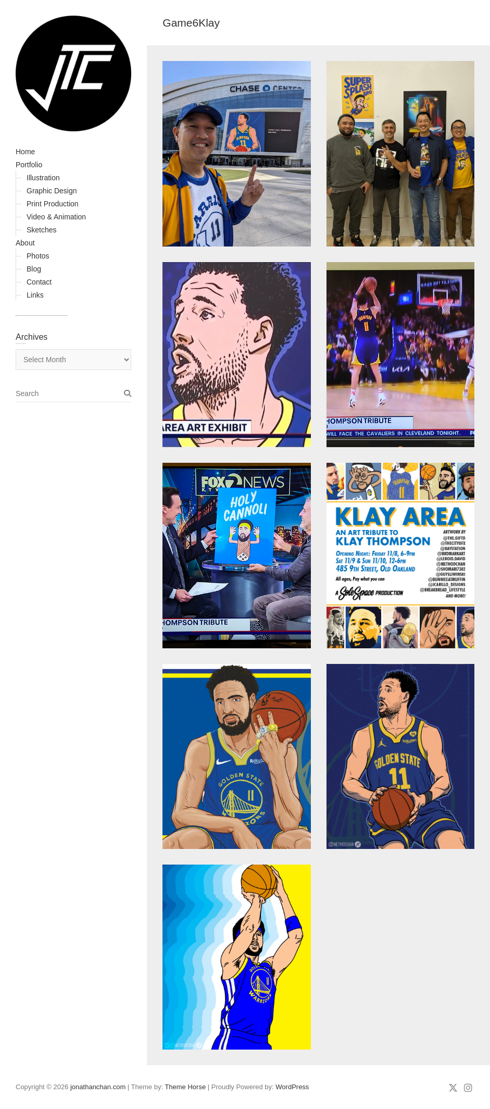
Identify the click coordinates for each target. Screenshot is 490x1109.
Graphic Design (52, 191)
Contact (39, 282)
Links (35, 295)
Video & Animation (56, 217)
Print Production (53, 204)
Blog (34, 269)
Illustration (43, 178)
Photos (38, 256)
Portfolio (29, 165)
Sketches (42, 230)
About (25, 243)
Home (25, 151)
